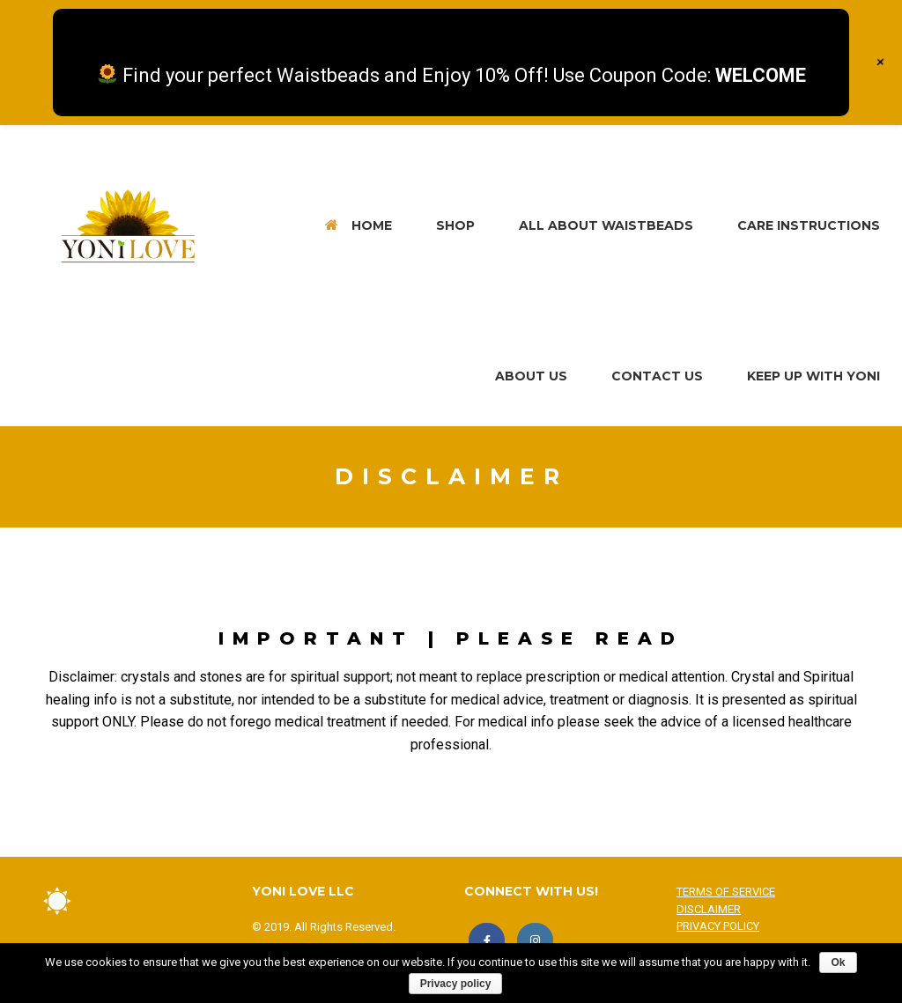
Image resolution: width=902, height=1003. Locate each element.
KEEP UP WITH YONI (813, 376)
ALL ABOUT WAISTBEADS (606, 225)
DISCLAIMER (708, 909)
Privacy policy (456, 983)
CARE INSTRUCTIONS (808, 225)
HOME (358, 225)
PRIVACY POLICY (717, 926)
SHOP (455, 225)
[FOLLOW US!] (535, 941)
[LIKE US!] (487, 941)
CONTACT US (657, 376)
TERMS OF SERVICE (725, 891)
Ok (838, 962)
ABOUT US (531, 376)
